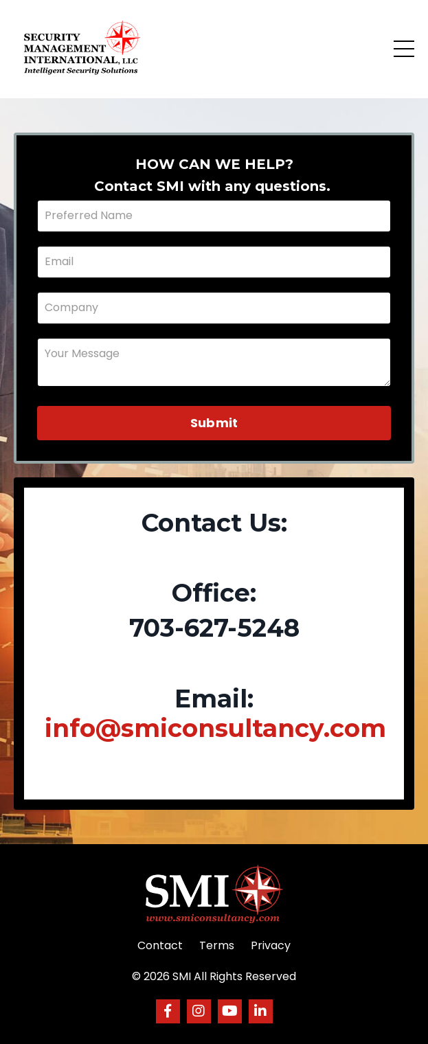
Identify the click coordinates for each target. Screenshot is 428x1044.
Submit (214, 422)
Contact (160, 945)
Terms (216, 945)
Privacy (271, 945)
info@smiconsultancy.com (215, 728)
